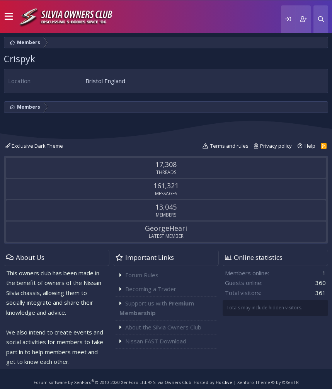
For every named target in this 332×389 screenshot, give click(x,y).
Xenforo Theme (268, 382)
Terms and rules (229, 145)
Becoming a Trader (150, 289)
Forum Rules (141, 275)
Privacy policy (276, 145)
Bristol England (105, 81)
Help (310, 145)
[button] (9, 16)
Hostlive (224, 382)
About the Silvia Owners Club (163, 327)
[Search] (320, 19)
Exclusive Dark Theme (34, 145)
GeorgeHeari (166, 228)
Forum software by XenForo (90, 382)
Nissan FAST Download (155, 341)
